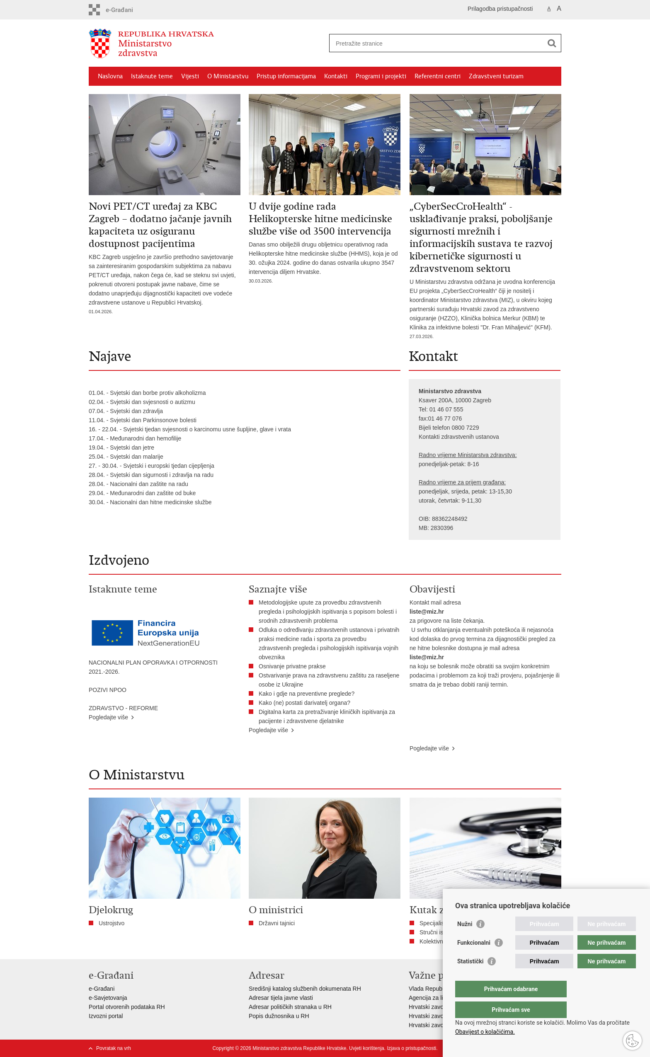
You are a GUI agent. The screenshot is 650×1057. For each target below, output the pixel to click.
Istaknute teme (152, 76)
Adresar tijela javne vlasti (281, 997)
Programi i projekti (381, 76)
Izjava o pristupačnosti (411, 1048)
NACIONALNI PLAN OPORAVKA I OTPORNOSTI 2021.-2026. (153, 667)
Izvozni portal (106, 1016)
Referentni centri (438, 76)
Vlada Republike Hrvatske (442, 988)
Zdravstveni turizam (496, 76)
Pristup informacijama (286, 76)
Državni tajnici (277, 923)
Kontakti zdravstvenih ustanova (459, 436)
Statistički (470, 978)
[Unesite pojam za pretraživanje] (436, 43)
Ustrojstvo (111, 923)
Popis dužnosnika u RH (279, 1016)
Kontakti (335, 76)
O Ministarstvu (227, 76)
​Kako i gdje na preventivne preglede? (308, 693)
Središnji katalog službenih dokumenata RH (305, 988)
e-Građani (101, 988)
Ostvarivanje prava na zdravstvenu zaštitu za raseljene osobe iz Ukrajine (329, 680)
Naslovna (110, 76)
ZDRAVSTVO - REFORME (123, 708)
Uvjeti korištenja (366, 1048)
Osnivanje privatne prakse (292, 666)
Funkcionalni (473, 959)
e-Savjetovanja (108, 997)
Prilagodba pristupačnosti (500, 8)
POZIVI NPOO (107, 690)
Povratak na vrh (113, 1048)
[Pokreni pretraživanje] (552, 43)
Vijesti (190, 76)
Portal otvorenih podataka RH (127, 1007)
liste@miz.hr (427, 611)
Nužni (464, 940)
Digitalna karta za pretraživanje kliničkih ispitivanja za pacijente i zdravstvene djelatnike (327, 716)
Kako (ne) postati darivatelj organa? (306, 702)
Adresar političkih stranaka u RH (290, 1007)
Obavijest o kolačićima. (485, 1031)
